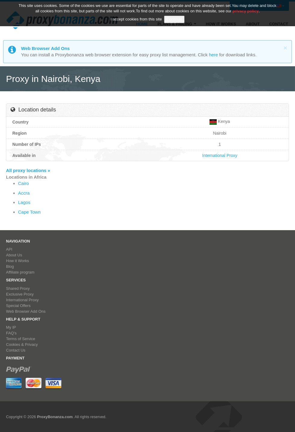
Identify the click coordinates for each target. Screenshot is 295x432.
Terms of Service (20, 339)
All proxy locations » (28, 170)
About (252, 24)
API (9, 249)
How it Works (221, 24)
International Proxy (220, 155)
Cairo (23, 183)
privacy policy (245, 8)
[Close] (285, 48)
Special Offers (18, 305)
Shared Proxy (18, 288)
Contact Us (15, 350)
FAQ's (11, 333)
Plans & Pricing (176, 24)
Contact (278, 24)
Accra (24, 193)
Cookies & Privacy (22, 344)
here (213, 54)
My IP (11, 327)
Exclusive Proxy (20, 294)
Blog (10, 266)
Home (142, 24)
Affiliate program (20, 272)
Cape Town (29, 211)
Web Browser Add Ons (25, 311)
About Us (14, 255)
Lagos (24, 202)
